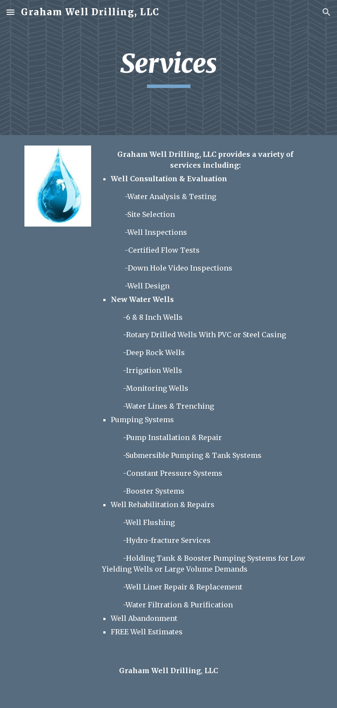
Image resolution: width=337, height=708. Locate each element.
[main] (168, 67)
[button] (10, 12)
